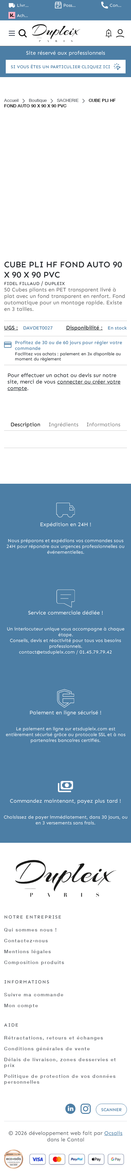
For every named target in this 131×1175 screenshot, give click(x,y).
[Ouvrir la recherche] (23, 33)
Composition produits (34, 962)
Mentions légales (27, 951)
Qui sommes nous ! (30, 929)
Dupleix (55, 283)
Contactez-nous (26, 940)
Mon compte (21, 1005)
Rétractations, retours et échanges (54, 1037)
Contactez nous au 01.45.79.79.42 (116, 5)
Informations (103, 424)
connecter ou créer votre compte (64, 384)
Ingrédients (63, 424)
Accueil (11, 100)
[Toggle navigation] (12, 33)
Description (25, 424)
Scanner (111, 1109)
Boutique (38, 100)
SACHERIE (68, 100)
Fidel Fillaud (22, 283)
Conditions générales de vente (47, 1048)
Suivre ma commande (34, 994)
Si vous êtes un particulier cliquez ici (66, 66)
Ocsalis (113, 1133)
